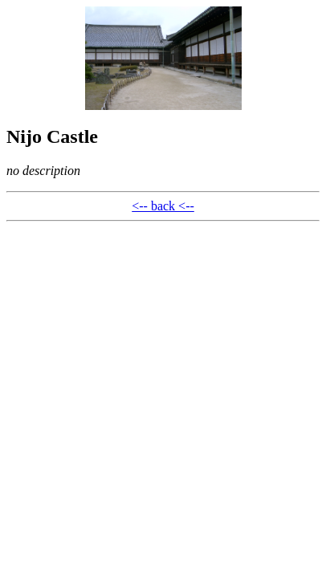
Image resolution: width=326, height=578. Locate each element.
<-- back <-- (163, 206)
